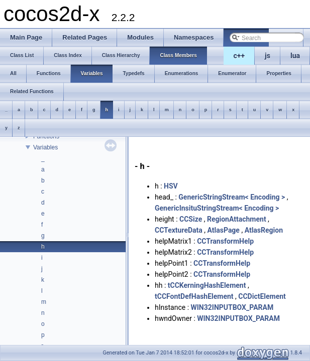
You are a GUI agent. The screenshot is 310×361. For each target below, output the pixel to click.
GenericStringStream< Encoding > (231, 197)
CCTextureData (178, 230)
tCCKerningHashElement (207, 285)
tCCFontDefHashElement (194, 296)
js (267, 56)
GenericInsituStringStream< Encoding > (217, 208)
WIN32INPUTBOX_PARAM (232, 307)
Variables (45, 147)
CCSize (190, 219)
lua (295, 56)
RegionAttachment (236, 219)
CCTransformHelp (225, 241)
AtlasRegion (264, 230)
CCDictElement (262, 296)
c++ (239, 56)
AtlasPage (224, 230)
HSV (171, 186)
